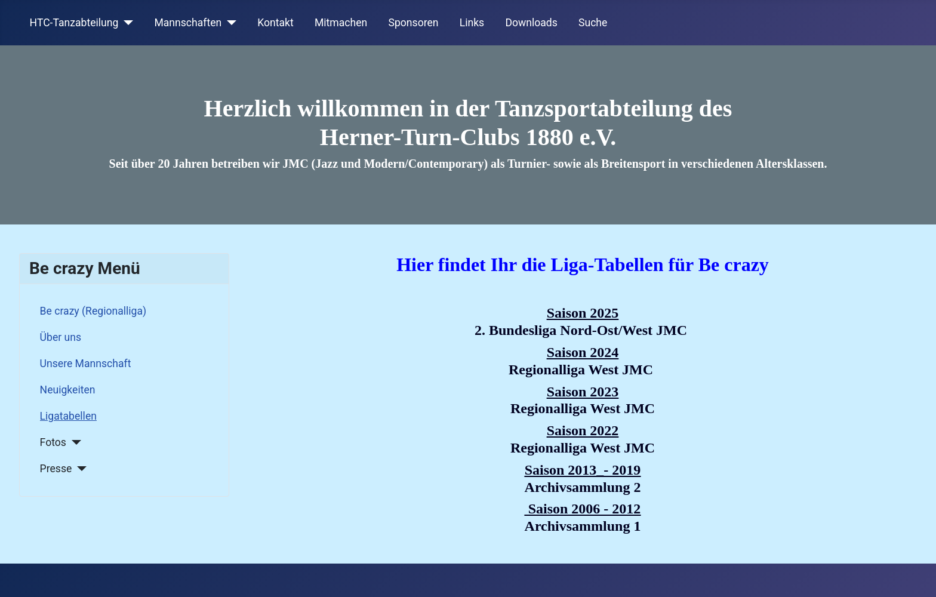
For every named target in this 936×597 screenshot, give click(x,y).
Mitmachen (341, 23)
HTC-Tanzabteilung (74, 23)
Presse (56, 469)
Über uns (60, 337)
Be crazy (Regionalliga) (93, 311)
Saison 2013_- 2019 (583, 470)
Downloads (531, 23)
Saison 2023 (583, 391)
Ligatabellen (68, 416)
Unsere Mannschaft (85, 364)
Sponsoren (414, 23)
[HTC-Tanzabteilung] (125, 22)
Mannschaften (187, 23)
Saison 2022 (583, 430)
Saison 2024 (583, 352)
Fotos (53, 442)
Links (472, 23)
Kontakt (275, 23)
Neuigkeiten (68, 390)
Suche (592, 23)
